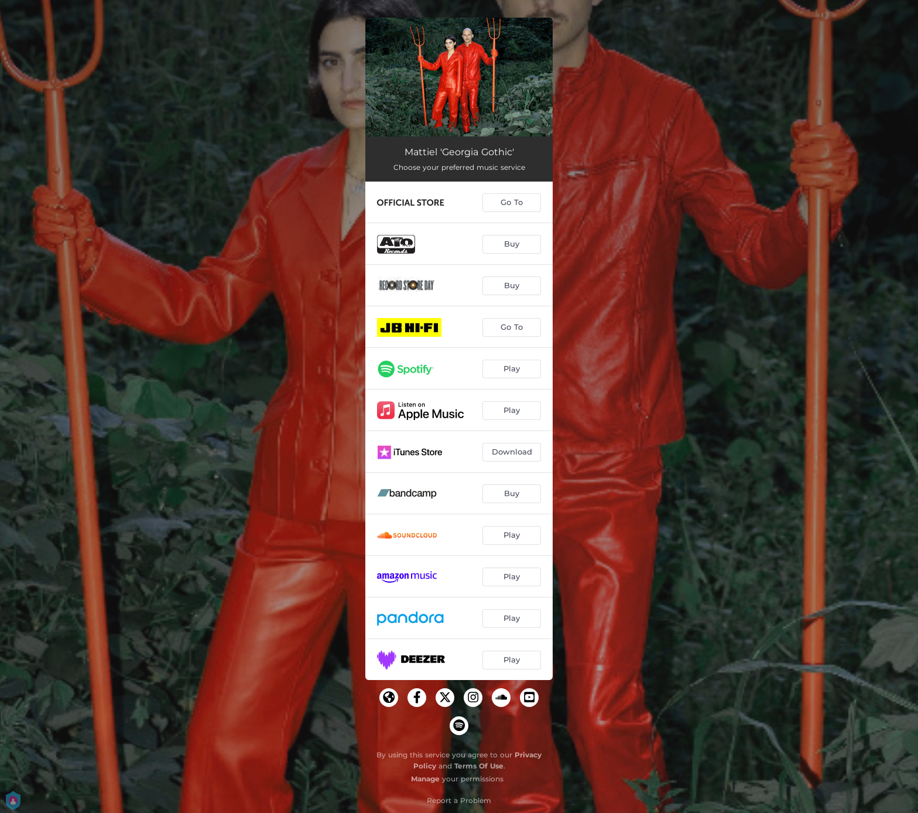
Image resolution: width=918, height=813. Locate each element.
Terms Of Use (478, 765)
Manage (425, 778)
